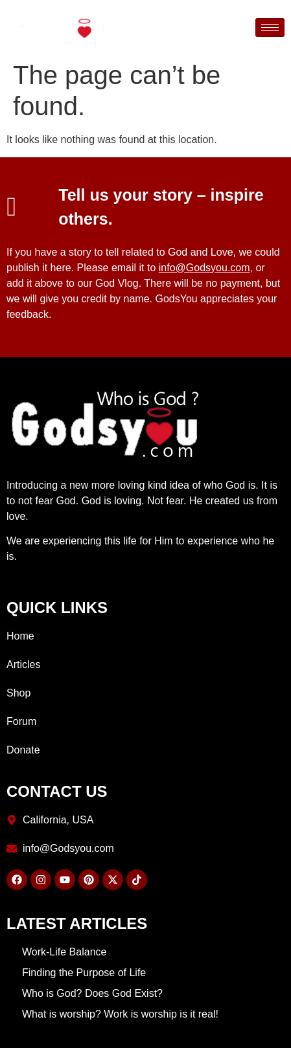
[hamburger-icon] (270, 27)
